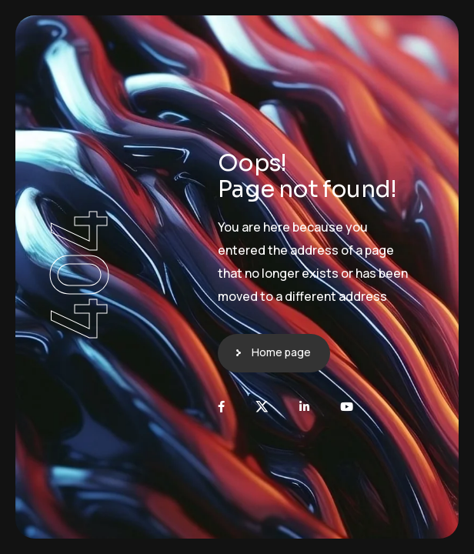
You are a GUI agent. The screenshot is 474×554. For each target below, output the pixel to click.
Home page (281, 352)
